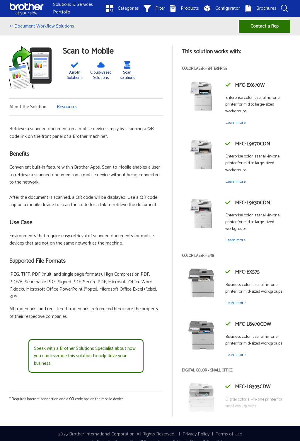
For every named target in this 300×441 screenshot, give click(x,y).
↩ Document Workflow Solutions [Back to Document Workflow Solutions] (41, 26)
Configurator (222, 8)
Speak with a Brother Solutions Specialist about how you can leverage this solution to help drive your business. (85, 356)
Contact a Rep (264, 26)
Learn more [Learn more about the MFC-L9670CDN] (235, 181)
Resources (67, 107)
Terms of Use (229, 434)
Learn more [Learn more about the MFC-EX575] (235, 302)
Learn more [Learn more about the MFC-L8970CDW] (235, 354)
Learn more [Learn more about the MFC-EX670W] (235, 122)
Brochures (260, 8)
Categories (122, 8)
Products (184, 8)
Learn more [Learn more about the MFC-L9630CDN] (235, 240)
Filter (154, 8)
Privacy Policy (196, 434)
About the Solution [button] (27, 107)
